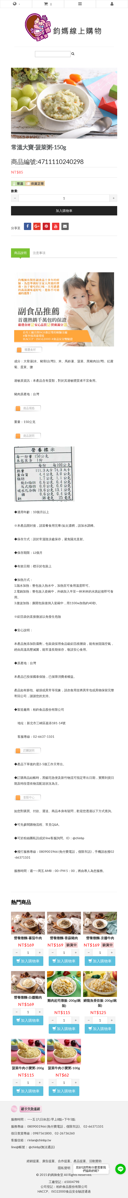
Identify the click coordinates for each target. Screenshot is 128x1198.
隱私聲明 (64, 1168)
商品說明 (20, 253)
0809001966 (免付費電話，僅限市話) (53, 1126)
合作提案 (64, 1161)
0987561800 (42, 1133)
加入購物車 (28, 961)
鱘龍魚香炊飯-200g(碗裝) (100, 1003)
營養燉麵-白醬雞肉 (28, 997)
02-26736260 (65, 1133)
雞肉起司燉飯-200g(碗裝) (64, 1003)
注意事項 (39, 253)
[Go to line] (120, 1169)
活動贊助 (95, 1161)
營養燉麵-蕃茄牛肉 (28, 938)
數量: (14, 191)
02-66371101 (93, 1126)
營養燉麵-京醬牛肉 (100, 938)
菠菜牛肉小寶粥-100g (64, 1068)
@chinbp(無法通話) (42, 1147)
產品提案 (79, 1161)
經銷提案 (33, 1161)
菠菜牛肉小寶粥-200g (28, 1068)
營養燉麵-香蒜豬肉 (64, 938)
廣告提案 (48, 1161)
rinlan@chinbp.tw (39, 1140)
